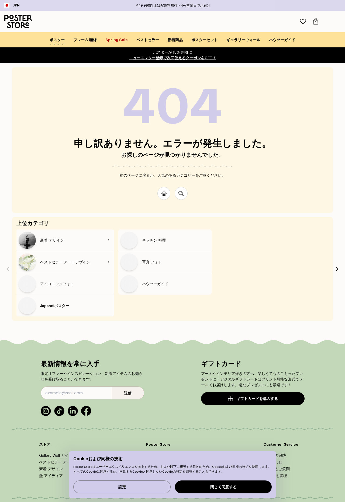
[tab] (312, 21)
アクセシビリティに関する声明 (172, 438)
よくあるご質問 (276, 425)
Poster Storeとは (161, 411)
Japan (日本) (33, 488)
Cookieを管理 (275, 432)
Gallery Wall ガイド (55, 411)
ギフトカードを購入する (253, 355)
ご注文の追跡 (274, 411)
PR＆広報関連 (157, 425)
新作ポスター (157, 418)
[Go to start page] (163, 193)
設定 (122, 487)
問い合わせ (272, 418)
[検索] (301, 21)
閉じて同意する (223, 487)
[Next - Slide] (337, 247)
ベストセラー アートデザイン (64, 418)
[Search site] (181, 193)
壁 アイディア (51, 432)
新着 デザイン (51, 425)
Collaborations (159, 432)
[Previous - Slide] (8, 247)
